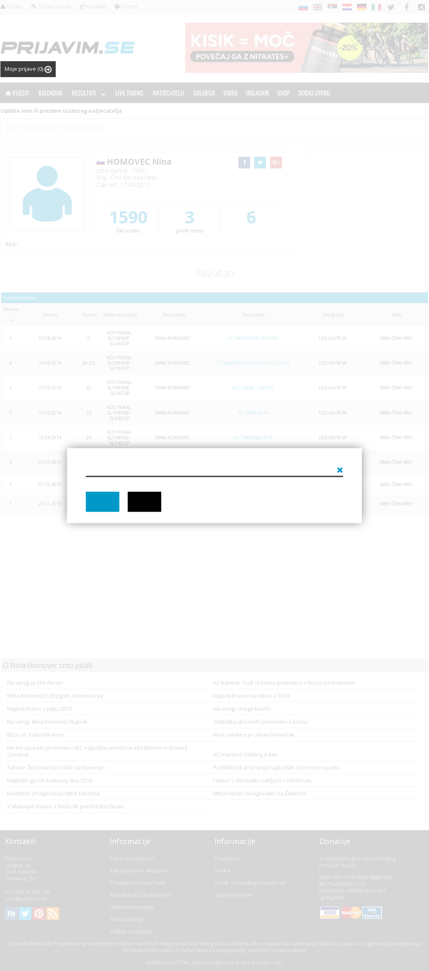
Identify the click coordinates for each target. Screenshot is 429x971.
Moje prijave (28, 69)
